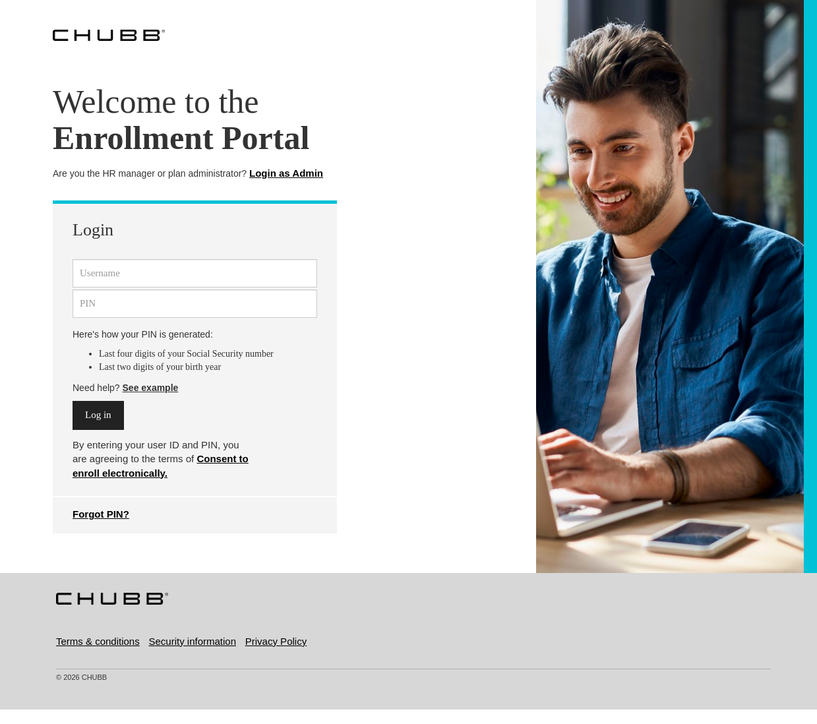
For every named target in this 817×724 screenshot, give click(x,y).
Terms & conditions (98, 641)
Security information (192, 641)
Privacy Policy (276, 641)
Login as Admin (286, 173)
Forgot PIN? (101, 514)
